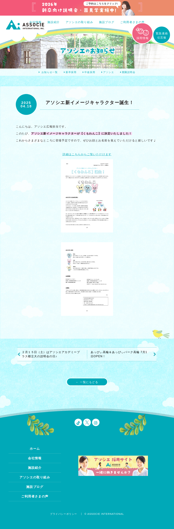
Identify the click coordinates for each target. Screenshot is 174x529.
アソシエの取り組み (79, 22)
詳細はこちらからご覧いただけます (87, 154)
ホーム (35, 448)
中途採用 (89, 72)
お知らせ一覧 (50, 72)
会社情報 (35, 458)
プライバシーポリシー (63, 514)
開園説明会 (128, 72)
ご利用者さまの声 (132, 22)
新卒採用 (71, 72)
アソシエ (108, 72)
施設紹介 (53, 22)
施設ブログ (106, 22)
